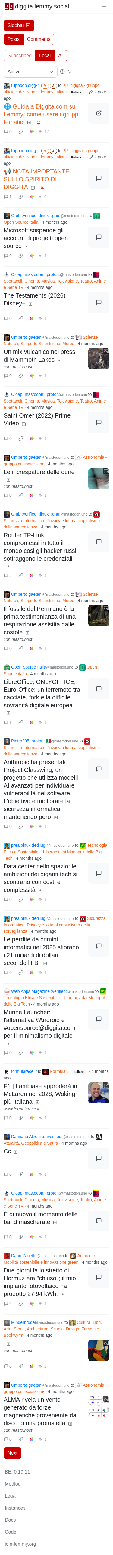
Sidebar (19, 25)
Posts (14, 39)
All (61, 55)
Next (12, 1453)
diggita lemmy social (37, 6)
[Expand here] (98, 358)
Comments (38, 39)
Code (10, 1532)
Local (45, 55)
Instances (15, 1508)
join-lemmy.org (20, 1544)
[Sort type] (31, 72)
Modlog (12, 1483)
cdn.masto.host (18, 366)
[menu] (104, 6)
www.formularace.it (21, 1109)
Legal (11, 1495)
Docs (10, 1520)
